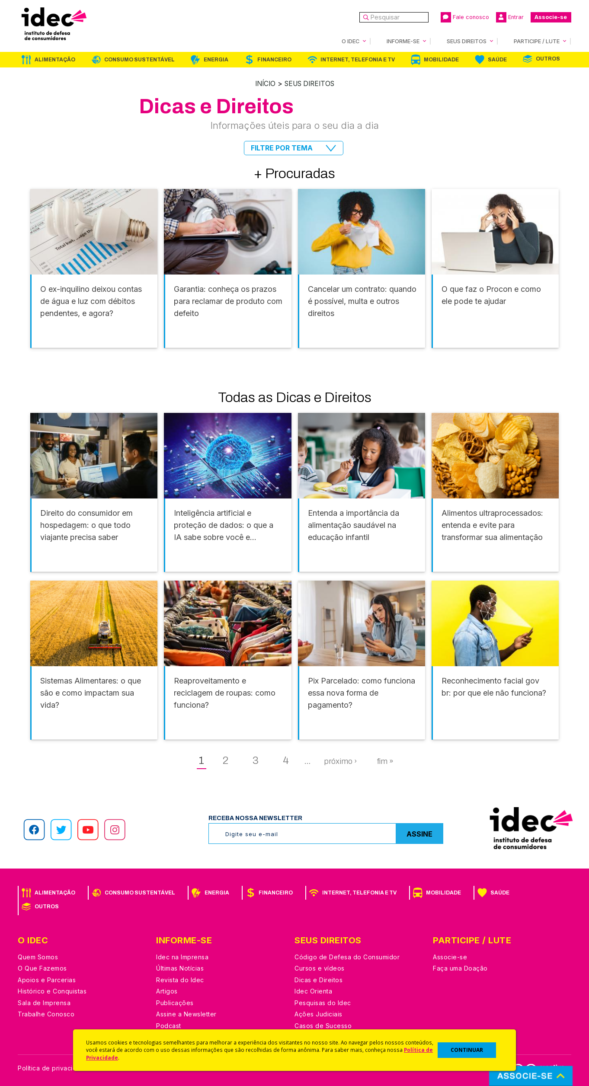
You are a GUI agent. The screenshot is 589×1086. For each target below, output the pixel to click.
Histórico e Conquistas (52, 990)
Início (263, 83)
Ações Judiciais (318, 1013)
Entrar (510, 17)
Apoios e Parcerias (47, 979)
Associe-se (551, 17)
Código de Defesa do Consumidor (347, 956)
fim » (385, 761)
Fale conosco (465, 17)
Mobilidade (441, 60)
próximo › (340, 761)
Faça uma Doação (460, 967)
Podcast (168, 1025)
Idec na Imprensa (182, 956)
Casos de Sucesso (323, 1025)
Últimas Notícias (180, 967)
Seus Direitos (310, 83)
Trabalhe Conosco (46, 1013)
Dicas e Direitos (318, 979)
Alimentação (55, 60)
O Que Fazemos (42, 967)
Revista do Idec (180, 979)
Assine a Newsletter (186, 1013)
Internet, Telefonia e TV (357, 60)
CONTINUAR (467, 1050)
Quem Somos (38, 956)
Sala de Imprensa (44, 1002)
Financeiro (274, 60)
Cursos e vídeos (319, 967)
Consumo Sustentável (139, 60)
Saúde (497, 60)
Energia (216, 60)
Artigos (167, 990)
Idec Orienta (313, 990)
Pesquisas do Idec (322, 1002)
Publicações (175, 1002)
